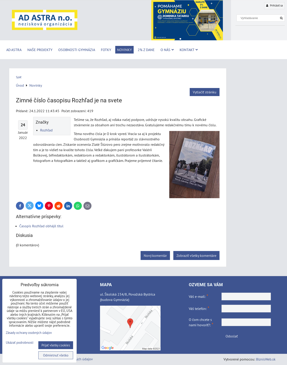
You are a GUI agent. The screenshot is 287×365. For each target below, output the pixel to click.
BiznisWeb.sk (266, 359)
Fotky (106, 49)
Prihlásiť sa (274, 5)
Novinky (124, 49)
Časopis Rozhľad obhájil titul (41, 226)
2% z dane (146, 49)
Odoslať (232, 336)
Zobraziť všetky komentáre (196, 255)
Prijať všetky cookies (55, 345)
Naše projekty (39, 49)
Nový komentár (155, 255)
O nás (167, 49)
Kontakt (189, 49)
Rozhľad (46, 130)
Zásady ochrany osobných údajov (29, 333)
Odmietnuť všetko (55, 355)
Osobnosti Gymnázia (76, 49)
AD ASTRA (14, 49)
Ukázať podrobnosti (19, 343)
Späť (18, 77)
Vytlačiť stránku (204, 92)
